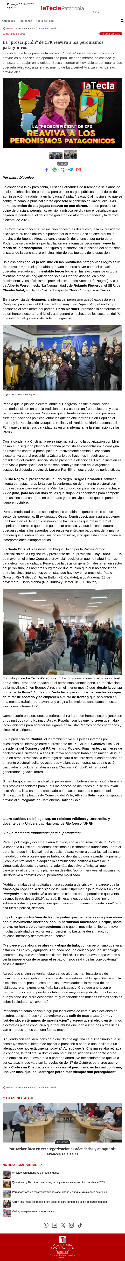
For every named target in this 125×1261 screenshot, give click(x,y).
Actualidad (8, 21)
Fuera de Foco (45, 21)
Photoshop (25, 21)
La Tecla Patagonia (25, 28)
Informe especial (47, 28)
